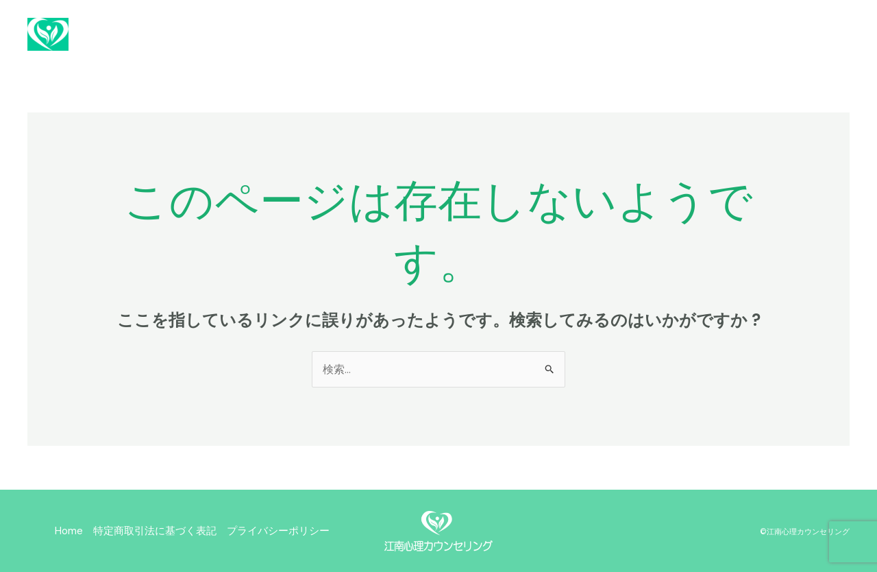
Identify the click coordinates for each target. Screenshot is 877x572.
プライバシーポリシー (278, 531)
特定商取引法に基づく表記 (155, 531)
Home (69, 531)
